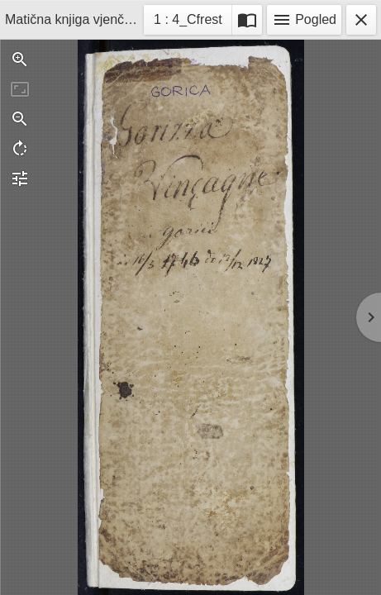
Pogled (304, 20)
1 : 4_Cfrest (187, 22)
